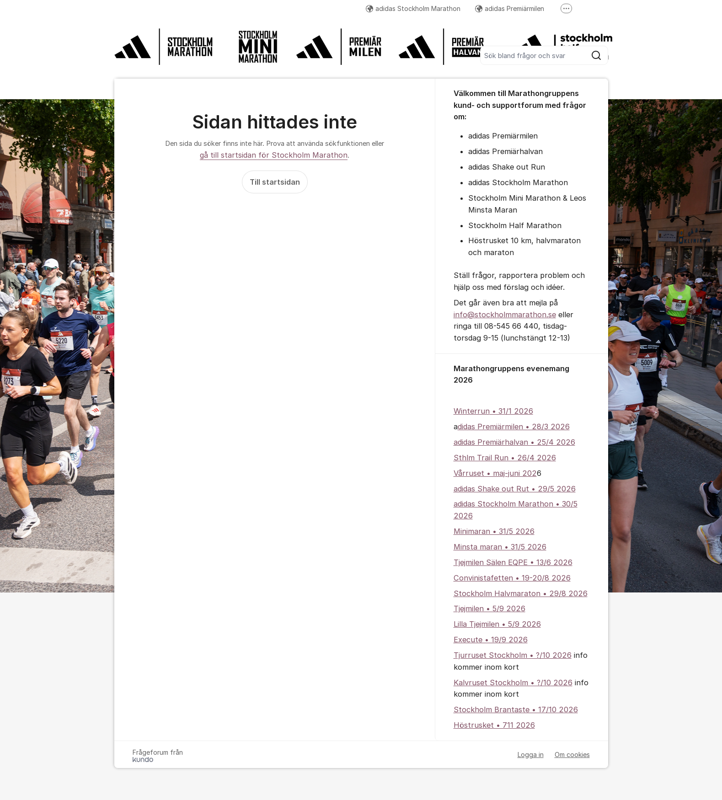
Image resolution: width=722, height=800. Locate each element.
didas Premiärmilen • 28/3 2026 (514, 426)
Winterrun (472, 411)
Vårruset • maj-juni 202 (495, 473)
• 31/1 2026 (511, 411)
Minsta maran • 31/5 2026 (500, 546)
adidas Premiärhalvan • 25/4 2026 (514, 442)
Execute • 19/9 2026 (491, 639)
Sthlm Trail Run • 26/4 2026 (505, 457)
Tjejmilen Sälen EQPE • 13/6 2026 (513, 562)
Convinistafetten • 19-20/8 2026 (512, 577)
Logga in (531, 754)
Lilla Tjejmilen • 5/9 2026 (497, 624)
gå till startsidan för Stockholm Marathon (274, 155)
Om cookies (572, 754)
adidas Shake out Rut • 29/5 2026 (515, 488)
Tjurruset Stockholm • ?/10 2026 (513, 655)
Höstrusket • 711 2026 (494, 725)
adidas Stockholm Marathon (413, 8)
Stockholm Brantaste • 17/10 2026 (516, 709)
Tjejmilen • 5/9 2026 (489, 608)
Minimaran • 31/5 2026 (494, 531)
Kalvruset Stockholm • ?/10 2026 (513, 682)
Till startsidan (275, 182)
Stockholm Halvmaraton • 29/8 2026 (521, 593)
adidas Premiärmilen (509, 8)
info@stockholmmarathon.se (505, 314)
